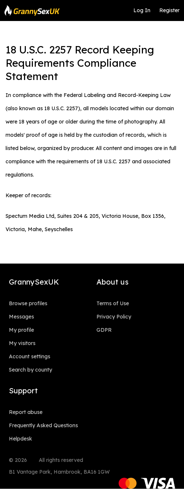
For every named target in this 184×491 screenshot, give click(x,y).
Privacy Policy (113, 316)
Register (169, 10)
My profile (21, 330)
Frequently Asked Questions (43, 425)
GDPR (104, 330)
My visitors (22, 343)
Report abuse (25, 412)
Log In (141, 10)
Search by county (30, 369)
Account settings (29, 356)
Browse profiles (28, 303)
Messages (21, 316)
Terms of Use (112, 303)
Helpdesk (20, 438)
